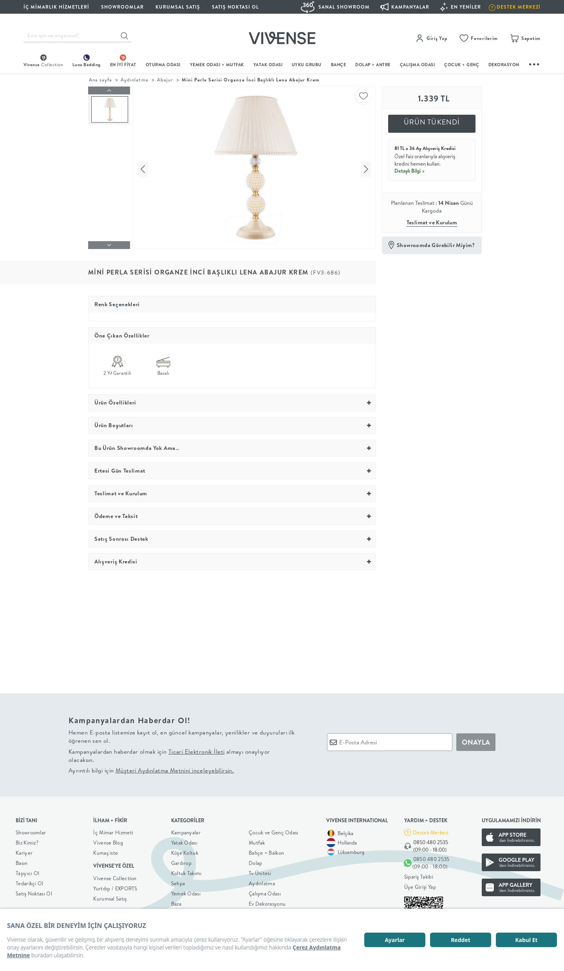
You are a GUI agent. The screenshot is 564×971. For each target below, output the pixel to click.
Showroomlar (31, 830)
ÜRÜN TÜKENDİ (432, 122)
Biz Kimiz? (27, 841)
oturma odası (163, 64)
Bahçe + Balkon (266, 851)
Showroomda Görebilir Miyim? (436, 245)
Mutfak (257, 841)
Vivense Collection (114, 876)
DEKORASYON (503, 64)
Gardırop (181, 861)
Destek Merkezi (430, 830)
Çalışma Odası (265, 891)
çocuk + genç (461, 64)
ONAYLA (476, 740)
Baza (176, 902)
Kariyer (24, 851)
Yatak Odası (268, 64)
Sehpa (178, 881)
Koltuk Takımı (186, 871)
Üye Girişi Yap (420, 884)
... (534, 63)
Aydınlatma (134, 79)
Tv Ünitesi (260, 871)
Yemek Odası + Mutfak (217, 64)
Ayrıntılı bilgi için (151, 769)
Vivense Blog (108, 841)
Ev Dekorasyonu (267, 902)
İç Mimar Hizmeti (113, 830)
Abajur (165, 79)
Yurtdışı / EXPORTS (115, 886)
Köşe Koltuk (184, 851)
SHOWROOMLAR (122, 7)
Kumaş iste (105, 851)
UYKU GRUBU (307, 64)
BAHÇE (338, 64)
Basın (22, 861)
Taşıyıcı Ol (27, 871)
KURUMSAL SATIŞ (177, 7)
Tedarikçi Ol (29, 881)
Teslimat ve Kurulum (432, 222)
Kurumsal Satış (110, 896)
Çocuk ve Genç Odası (273, 830)
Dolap (255, 861)
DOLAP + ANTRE (372, 64)
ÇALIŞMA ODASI (417, 64)
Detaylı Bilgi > (409, 170)
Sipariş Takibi (418, 874)
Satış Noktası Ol (235, 7)
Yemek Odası (186, 891)
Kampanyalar (186, 830)
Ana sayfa (100, 79)
